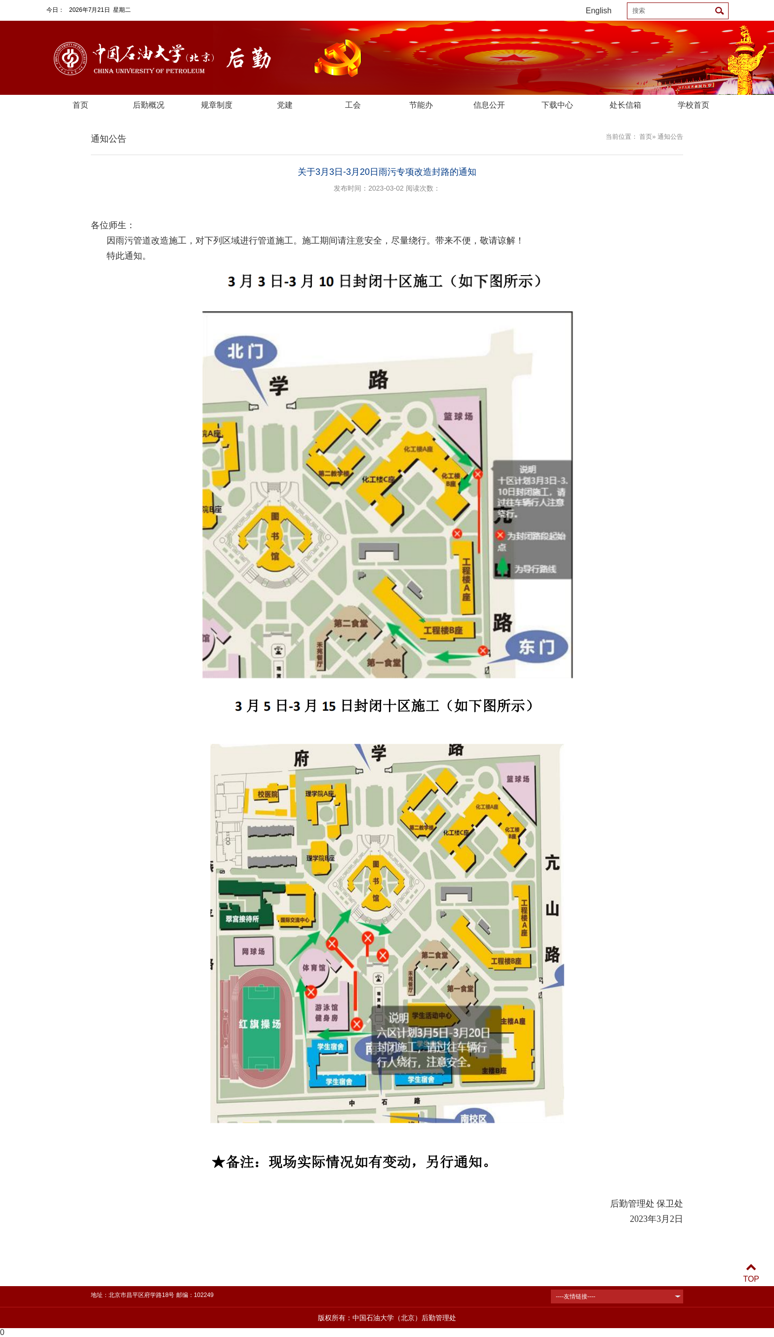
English (599, 10)
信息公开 (489, 105)
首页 (80, 105)
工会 (353, 105)
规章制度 (216, 105)
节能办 (421, 105)
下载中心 (557, 105)
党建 (285, 105)
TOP (751, 1273)
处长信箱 (625, 105)
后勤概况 (148, 105)
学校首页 (693, 105)
